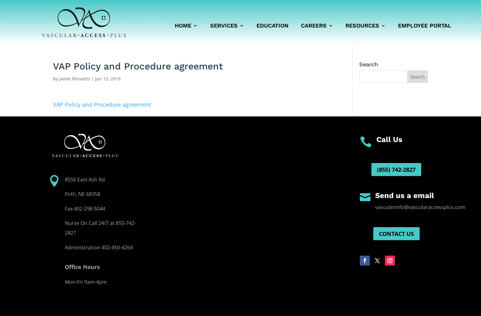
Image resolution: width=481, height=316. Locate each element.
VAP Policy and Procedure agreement (102, 104)
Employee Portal (424, 26)
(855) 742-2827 (396, 169)
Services (224, 26)
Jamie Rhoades (74, 79)
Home (183, 26)
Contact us (396, 233)
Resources (362, 26)
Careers (314, 26)
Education (272, 26)
